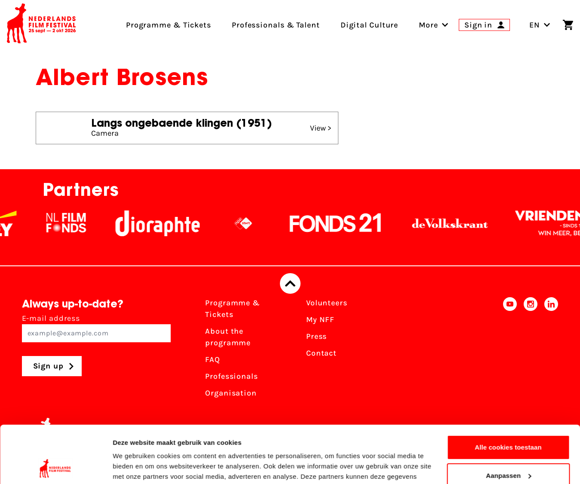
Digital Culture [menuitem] (370, 25)
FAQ (212, 359)
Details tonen (133, 467)
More (428, 25)
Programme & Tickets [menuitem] (168, 25)
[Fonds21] (343, 223)
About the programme (228, 336)
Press (316, 336)
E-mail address (96, 328)
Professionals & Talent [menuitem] (276, 25)
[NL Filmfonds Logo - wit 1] (73, 223)
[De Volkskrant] (457, 223)
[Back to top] (290, 283)
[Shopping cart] (568, 25)
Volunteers (326, 302)
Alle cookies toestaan (508, 393)
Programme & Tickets (232, 308)
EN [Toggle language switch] (539, 25)
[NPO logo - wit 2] (250, 223)
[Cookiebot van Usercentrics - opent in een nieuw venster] (55, 467)
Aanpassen (508, 421)
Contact (321, 353)
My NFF (320, 319)
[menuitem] (428, 25)
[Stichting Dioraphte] (165, 223)
